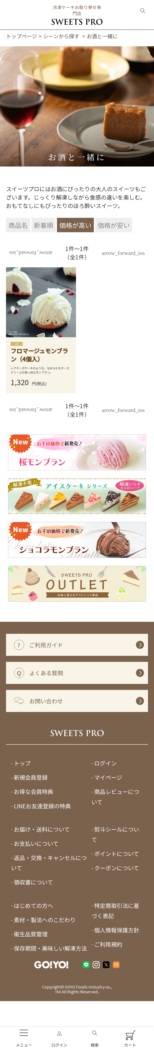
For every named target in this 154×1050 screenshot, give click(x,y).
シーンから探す (61, 36)
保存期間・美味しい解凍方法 (50, 977)
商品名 (18, 225)
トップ (22, 792)
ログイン (105, 792)
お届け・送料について (42, 858)
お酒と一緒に (102, 36)
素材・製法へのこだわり (45, 948)
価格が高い (75, 225)
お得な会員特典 (33, 820)
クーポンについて (116, 897)
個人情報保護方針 (116, 959)
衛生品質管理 (31, 963)
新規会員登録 (31, 806)
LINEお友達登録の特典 (42, 835)
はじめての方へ (33, 934)
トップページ (21, 36)
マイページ (108, 806)
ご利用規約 (108, 973)
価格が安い (114, 225)
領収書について (33, 911)
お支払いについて (36, 872)
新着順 (43, 225)
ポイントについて (116, 882)
